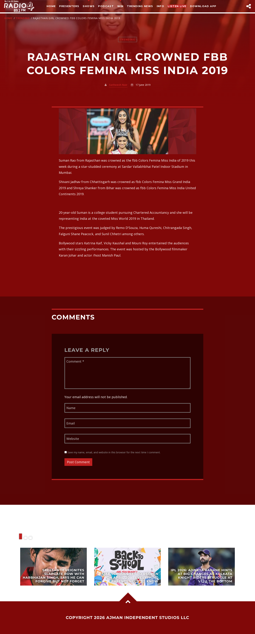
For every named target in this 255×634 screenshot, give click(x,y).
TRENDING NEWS (140, 6)
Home (51, 6)
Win (120, 6)
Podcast (106, 6)
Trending (23, 18)
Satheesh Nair (118, 84)
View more (53, 567)
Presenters (69, 6)
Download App (203, 6)
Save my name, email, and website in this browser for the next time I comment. (112, 452)
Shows (89, 6)
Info (160, 6)
